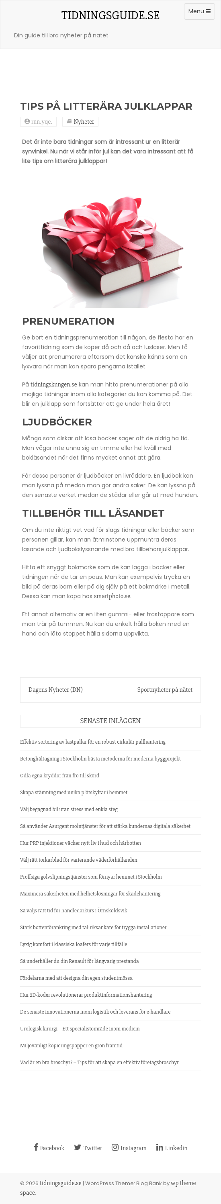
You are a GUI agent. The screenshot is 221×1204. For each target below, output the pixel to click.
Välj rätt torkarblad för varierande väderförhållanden (78, 859)
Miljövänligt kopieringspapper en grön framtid (71, 1045)
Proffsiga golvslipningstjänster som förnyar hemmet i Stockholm (91, 876)
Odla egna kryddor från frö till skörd (59, 775)
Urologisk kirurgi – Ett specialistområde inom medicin (80, 1028)
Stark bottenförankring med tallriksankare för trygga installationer (93, 927)
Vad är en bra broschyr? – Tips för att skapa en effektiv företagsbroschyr (99, 1062)
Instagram (129, 1148)
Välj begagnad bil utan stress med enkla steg (69, 809)
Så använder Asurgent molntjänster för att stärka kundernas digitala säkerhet (105, 826)
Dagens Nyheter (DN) (56, 690)
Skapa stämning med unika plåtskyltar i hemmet (73, 792)
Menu (201, 13)
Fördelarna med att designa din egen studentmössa (76, 978)
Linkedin (172, 1148)
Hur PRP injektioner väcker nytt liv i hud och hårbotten (80, 843)
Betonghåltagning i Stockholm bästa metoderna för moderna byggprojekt (100, 758)
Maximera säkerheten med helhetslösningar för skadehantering (90, 893)
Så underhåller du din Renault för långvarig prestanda (79, 961)
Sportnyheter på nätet (164, 690)
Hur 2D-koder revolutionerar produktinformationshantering (86, 994)
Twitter (88, 1148)
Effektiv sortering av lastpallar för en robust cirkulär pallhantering (93, 741)
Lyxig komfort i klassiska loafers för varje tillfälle (73, 944)
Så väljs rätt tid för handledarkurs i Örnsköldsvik (73, 910)
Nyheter (84, 122)
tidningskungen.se (54, 384)
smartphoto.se (112, 596)
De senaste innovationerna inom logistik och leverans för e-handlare (95, 1011)
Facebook (49, 1148)
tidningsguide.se (110, 15)
